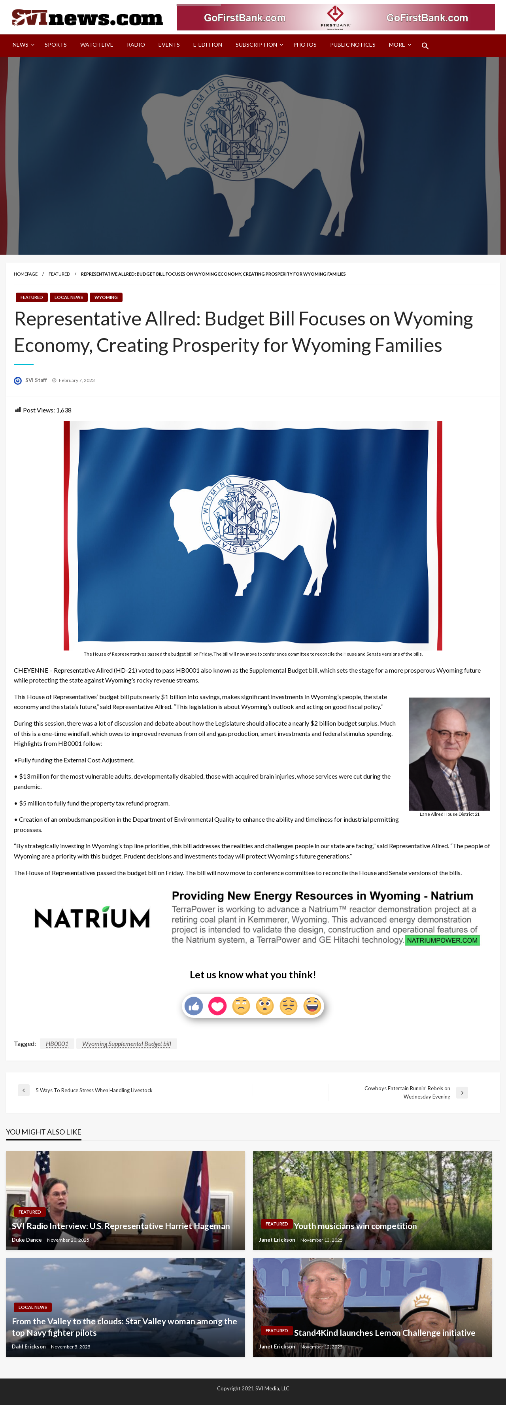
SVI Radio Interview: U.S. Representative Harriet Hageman (121, 1226)
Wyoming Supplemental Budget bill (126, 1043)
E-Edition (207, 44)
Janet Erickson (277, 1240)
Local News (69, 297)
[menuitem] (22, 46)
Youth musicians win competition (355, 1226)
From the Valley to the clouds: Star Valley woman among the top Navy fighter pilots (124, 1326)
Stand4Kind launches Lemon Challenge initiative (385, 1332)
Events (169, 44)
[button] (425, 46)
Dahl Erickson (29, 1346)
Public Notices (353, 44)
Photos (305, 44)
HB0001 (57, 1043)
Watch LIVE (96, 44)
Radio (136, 44)
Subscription (256, 44)
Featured (59, 273)
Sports (56, 44)
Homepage (26, 273)
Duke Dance (27, 1240)
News (20, 44)
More (397, 44)
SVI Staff (36, 380)
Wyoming (106, 297)
